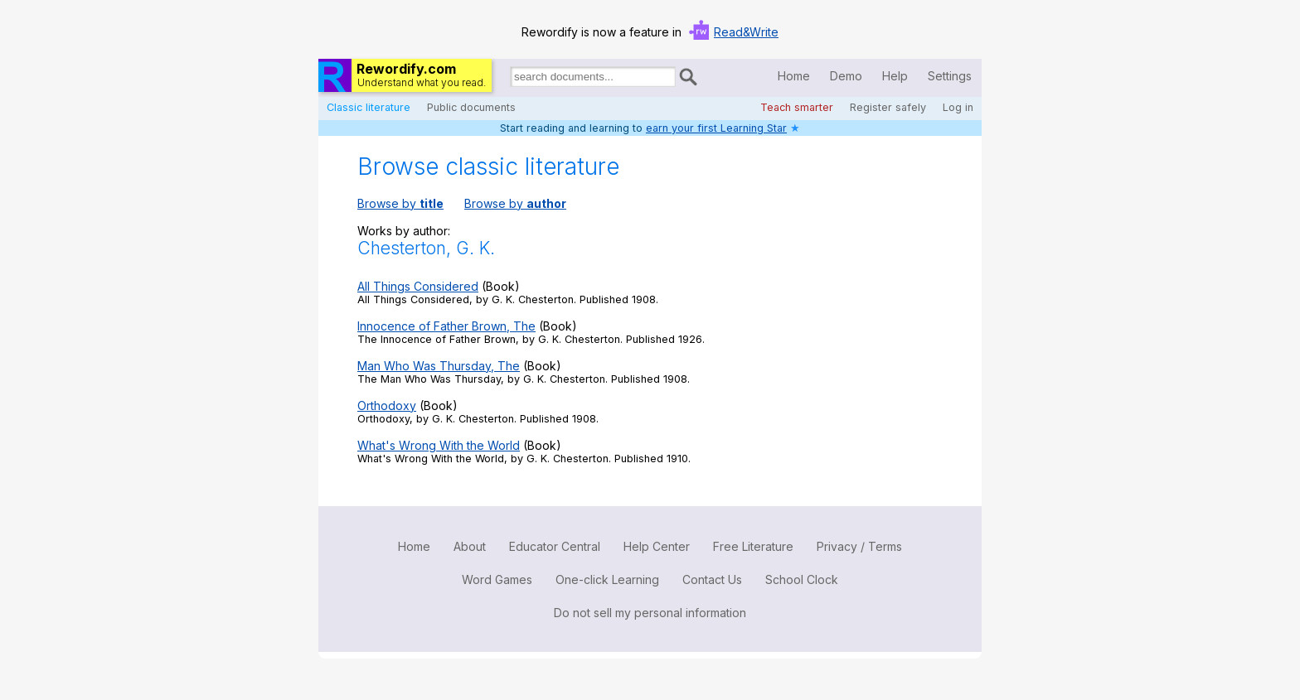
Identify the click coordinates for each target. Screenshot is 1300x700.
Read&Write (746, 32)
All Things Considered (417, 286)
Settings (950, 76)
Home (794, 76)
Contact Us (712, 579)
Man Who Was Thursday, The (438, 366)
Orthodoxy (386, 405)
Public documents (471, 107)
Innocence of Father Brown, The (446, 326)
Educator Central (554, 546)
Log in (958, 107)
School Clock (801, 579)
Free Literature (753, 546)
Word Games (497, 579)
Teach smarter (796, 107)
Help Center (656, 546)
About (470, 546)
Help (895, 76)
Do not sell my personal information (650, 613)
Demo (846, 76)
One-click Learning (607, 579)
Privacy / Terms (859, 546)
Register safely (888, 107)
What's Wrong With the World (438, 445)
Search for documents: (509, 79)
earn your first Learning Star (716, 128)
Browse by (400, 203)
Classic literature (368, 107)
